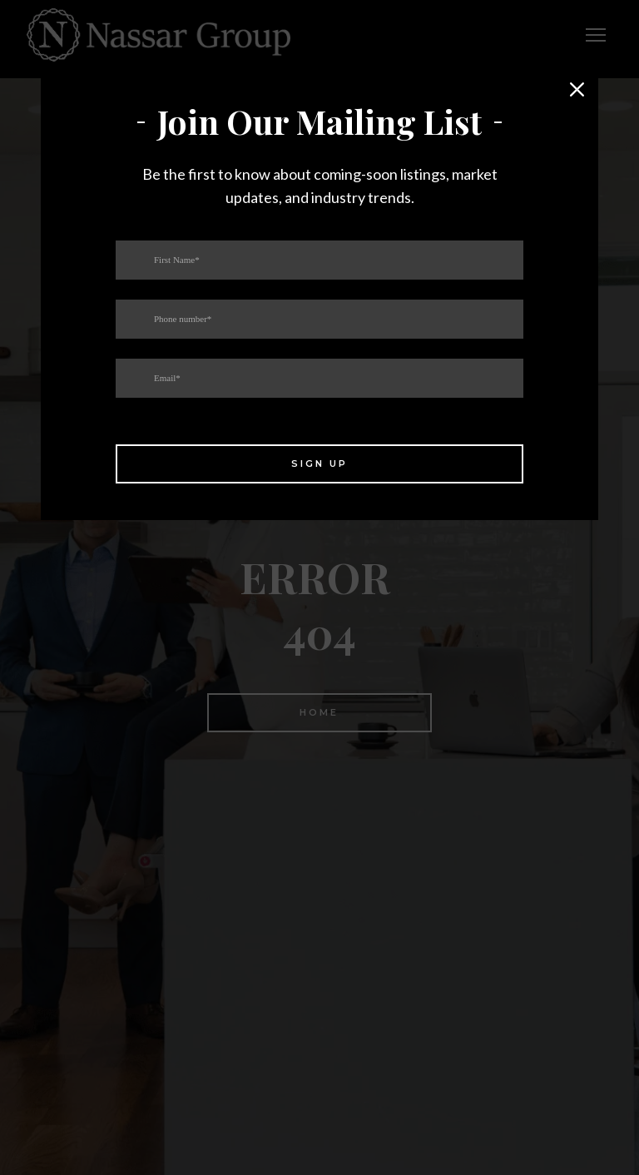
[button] (577, 90)
